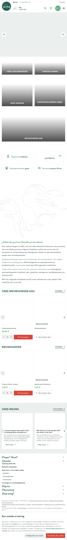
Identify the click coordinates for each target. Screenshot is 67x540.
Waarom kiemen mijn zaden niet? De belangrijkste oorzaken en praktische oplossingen (16, 431)
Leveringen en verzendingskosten (13, 483)
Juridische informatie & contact (38, 501)
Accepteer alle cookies (55, 535)
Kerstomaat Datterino (42, 384)
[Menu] (63, 8)
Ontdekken (59, 291)
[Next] (63, 34)
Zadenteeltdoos (40, 328)
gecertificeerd (50, 156)
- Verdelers (5, 473)
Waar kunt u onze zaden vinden (13, 470)
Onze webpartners (7, 502)
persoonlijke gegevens (54, 528)
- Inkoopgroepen (8, 476)
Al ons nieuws (58, 409)
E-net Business (21, 508)
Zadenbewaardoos (9, 328)
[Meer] (3, 337)
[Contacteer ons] (25, 2)
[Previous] (4, 34)
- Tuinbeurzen (7, 480)
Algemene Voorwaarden (56, 501)
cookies (15, 524)
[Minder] (11, 337)
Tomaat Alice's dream (10, 384)
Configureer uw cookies (34, 535)
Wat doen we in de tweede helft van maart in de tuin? (48, 431)
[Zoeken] (45, 8)
